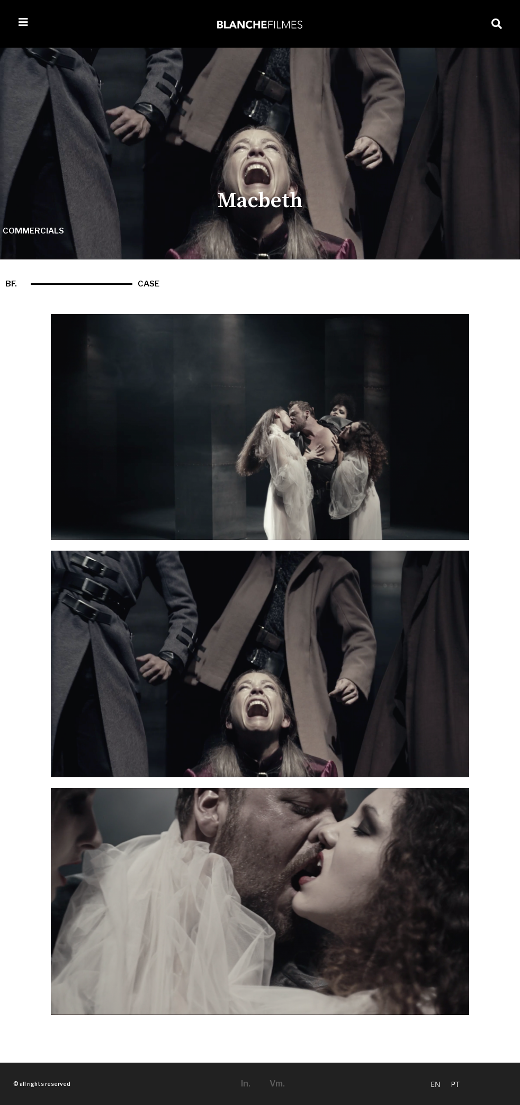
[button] (496, 23)
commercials (33, 231)
